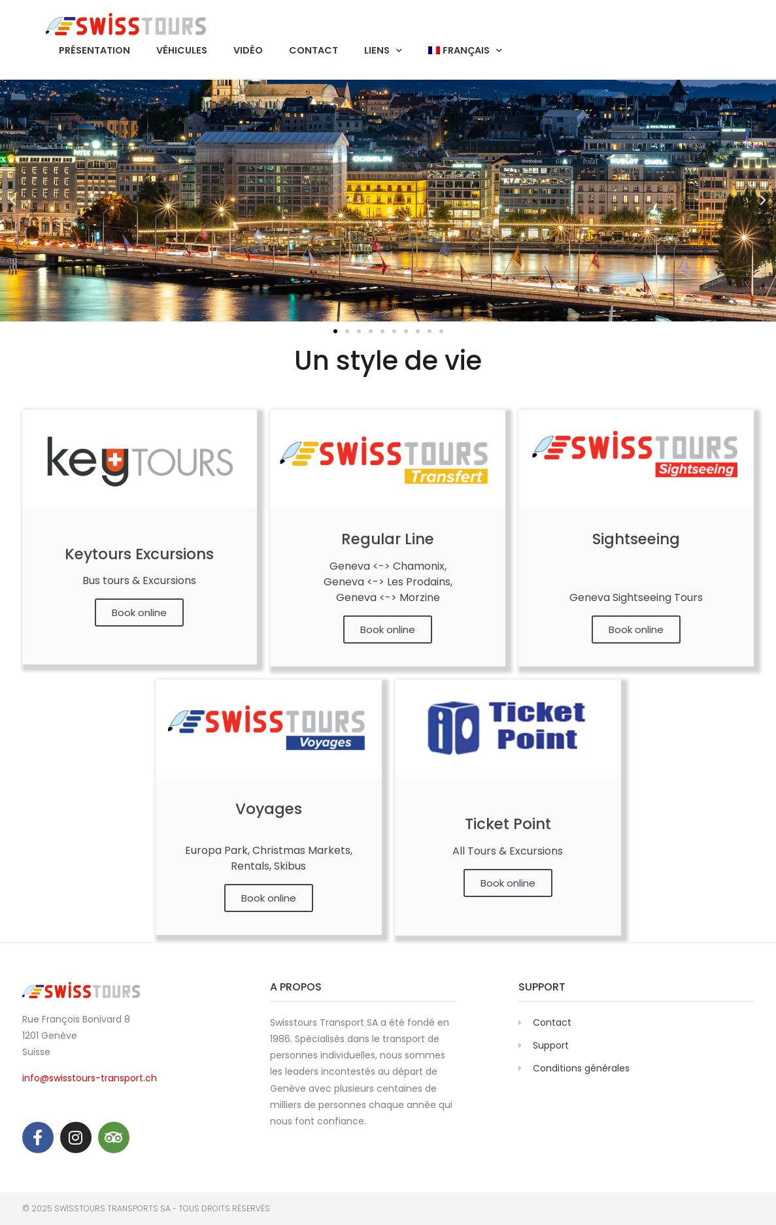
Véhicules (181, 50)
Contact (313, 50)
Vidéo (248, 50)
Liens (383, 50)
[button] (13, 200)
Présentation (94, 50)
